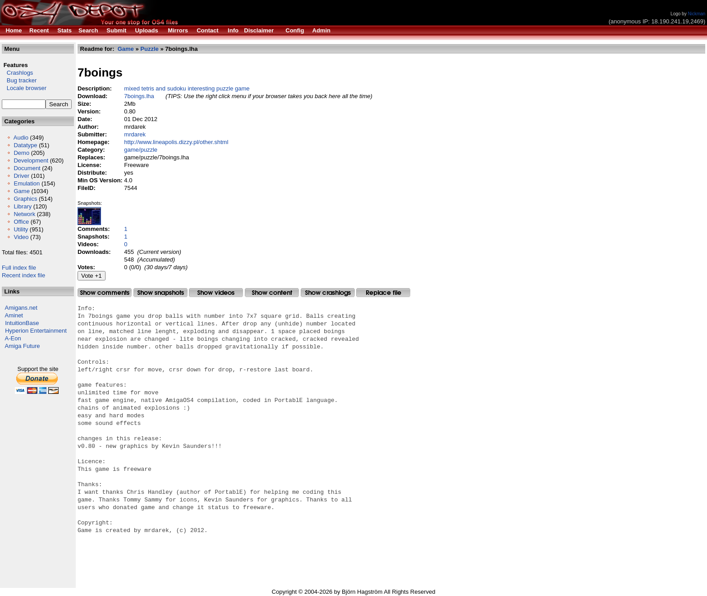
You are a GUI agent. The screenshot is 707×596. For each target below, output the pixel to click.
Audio (21, 137)
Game (21, 191)
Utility (21, 229)
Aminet (14, 315)
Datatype (25, 145)
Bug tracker (19, 80)
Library (23, 206)
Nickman (696, 13)
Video (21, 237)
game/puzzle (140, 149)
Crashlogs (17, 72)
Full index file (19, 267)
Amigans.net (21, 307)
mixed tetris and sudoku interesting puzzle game (186, 88)
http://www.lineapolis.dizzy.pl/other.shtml (176, 142)
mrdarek (135, 134)
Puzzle (149, 48)
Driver (21, 175)
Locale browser (24, 88)
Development (31, 160)
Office (21, 221)
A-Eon (13, 338)
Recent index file (23, 275)
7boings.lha (139, 96)
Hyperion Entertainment (36, 330)
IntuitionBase (22, 323)
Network (24, 214)
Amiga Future (22, 346)
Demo (21, 152)
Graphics (25, 198)
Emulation (27, 183)
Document (27, 168)
